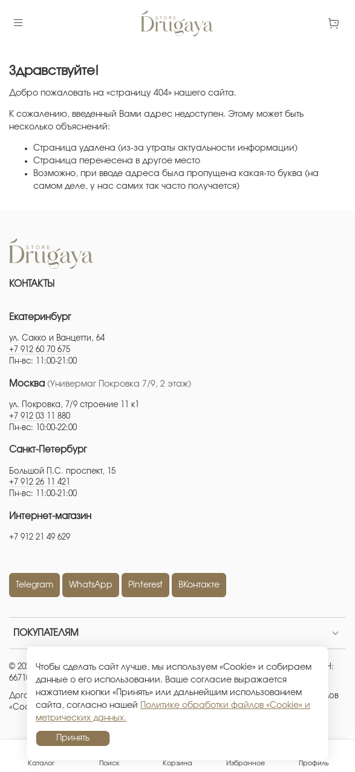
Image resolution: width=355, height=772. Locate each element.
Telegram (34, 585)
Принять (73, 738)
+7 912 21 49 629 (39, 537)
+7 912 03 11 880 (39, 416)
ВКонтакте (199, 585)
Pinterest (145, 585)
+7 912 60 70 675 (39, 350)
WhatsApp (90, 585)
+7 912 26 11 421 (39, 482)
